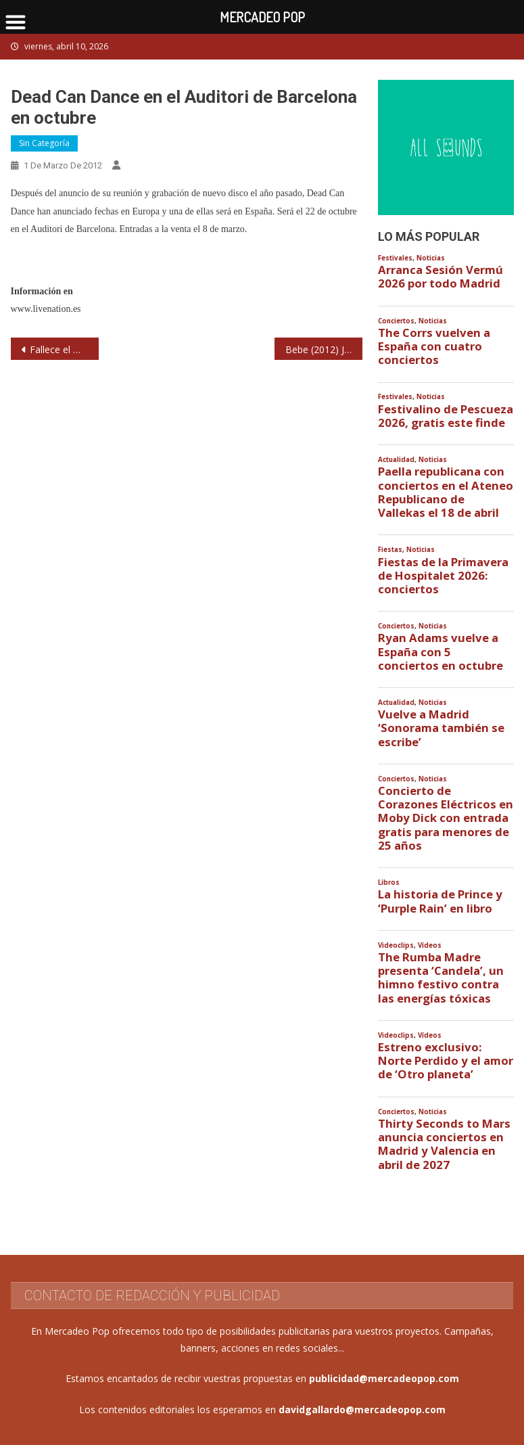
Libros (389, 882)
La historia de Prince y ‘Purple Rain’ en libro (440, 901)
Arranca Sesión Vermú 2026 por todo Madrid (440, 276)
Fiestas (390, 549)
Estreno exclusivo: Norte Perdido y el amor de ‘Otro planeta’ (445, 1060)
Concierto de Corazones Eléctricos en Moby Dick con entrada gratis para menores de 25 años (445, 818)
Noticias (430, 258)
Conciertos (396, 321)
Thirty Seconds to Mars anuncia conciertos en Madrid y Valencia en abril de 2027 (444, 1144)
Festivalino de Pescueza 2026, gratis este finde (445, 416)
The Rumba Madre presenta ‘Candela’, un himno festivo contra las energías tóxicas (441, 977)
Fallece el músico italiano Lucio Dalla (64, 349)
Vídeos (430, 945)
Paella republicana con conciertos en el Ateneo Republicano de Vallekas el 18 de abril (445, 492)
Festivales (395, 258)
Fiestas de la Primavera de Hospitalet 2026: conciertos (443, 575)
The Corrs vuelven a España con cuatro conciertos (434, 346)
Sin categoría (44, 143)
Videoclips (396, 945)
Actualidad (396, 459)
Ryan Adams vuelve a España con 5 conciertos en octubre (440, 651)
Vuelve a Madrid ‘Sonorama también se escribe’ (441, 728)
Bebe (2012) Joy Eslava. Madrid (323, 349)
